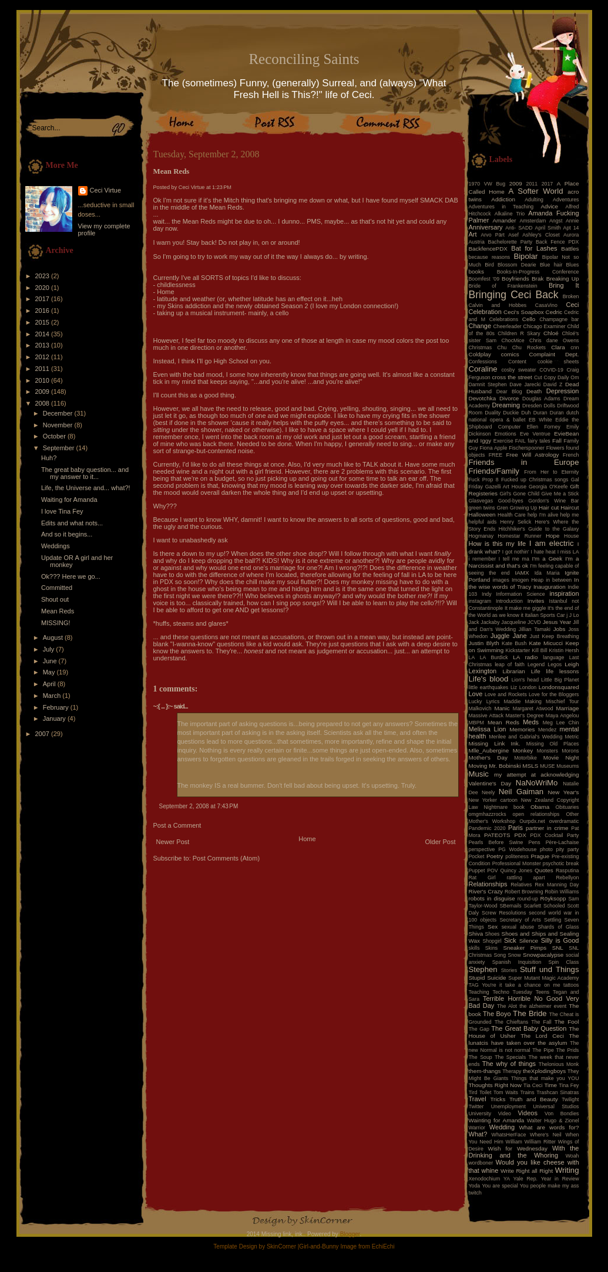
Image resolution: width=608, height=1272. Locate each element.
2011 (43, 368)
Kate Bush (514, 643)
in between (559, 580)
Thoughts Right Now (495, 1085)
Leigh (572, 664)
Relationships (488, 884)
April (50, 683)
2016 (43, 310)
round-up (528, 899)
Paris (515, 827)
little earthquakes (489, 687)
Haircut (569, 507)
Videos (527, 1112)
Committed (56, 587)
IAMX (522, 572)
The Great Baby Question (528, 1028)
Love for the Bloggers (554, 694)
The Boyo (497, 1013)
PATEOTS (497, 835)
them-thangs (485, 1071)
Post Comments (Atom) (226, 858)
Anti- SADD (518, 228)
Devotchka (482, 398)
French (571, 455)
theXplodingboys (544, 1071)
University (480, 1113)
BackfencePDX (488, 248)
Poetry (494, 856)
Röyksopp (553, 898)
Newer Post (173, 841)
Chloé (551, 333)
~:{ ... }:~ (163, 706)
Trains (527, 1092)
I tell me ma (514, 559)
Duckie (511, 413)
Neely (488, 792)
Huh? (48, 457)
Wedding (502, 1127)
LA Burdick (494, 657)
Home (306, 838)
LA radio (525, 657)
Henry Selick (515, 522)
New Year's (563, 792)
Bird (489, 265)
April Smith (548, 228)
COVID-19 (551, 370)
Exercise (503, 441)
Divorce (509, 398)
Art (473, 234)
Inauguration (549, 586)
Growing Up (524, 508)
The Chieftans (511, 1022)
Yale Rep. (525, 1179)
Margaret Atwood (533, 708)
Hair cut (549, 507)
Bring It (564, 285)
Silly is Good (560, 940)
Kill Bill (539, 650)
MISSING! (55, 622)
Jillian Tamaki (534, 629)
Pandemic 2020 (487, 828)
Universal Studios (556, 1106)
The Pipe (543, 1050)
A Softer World (536, 191)
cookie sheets (558, 362)
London (527, 687)
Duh (525, 413)
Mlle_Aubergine (489, 750)
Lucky (475, 701)
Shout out (55, 599)
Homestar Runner (519, 536)
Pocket (477, 856)
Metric (572, 737)
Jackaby (490, 622)
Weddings (55, 545)
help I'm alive (543, 515)
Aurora (571, 235)
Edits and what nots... (72, 523)
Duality (492, 413)
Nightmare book (504, 807)
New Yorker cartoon (493, 800)
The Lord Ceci (542, 1036)
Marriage (567, 708)
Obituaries (567, 807)
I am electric (551, 543)
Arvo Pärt (493, 235)
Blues (572, 265)
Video (504, 1113)
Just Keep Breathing (554, 636)
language (553, 657)
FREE (495, 455)
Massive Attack (486, 715)
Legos (554, 664)
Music (479, 774)
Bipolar (525, 256)
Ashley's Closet (541, 235)
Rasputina (567, 870)
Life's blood (489, 678)
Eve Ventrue (535, 434)
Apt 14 (571, 228)
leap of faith (510, 664)
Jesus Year (557, 622)
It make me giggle (525, 608)
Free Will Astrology (532, 454)
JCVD (534, 622)
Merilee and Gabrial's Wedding (525, 737)
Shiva (476, 933)
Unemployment (508, 1106)
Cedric (554, 312)
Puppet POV (483, 870)
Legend (536, 664)
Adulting (534, 200)
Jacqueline (513, 622)
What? (478, 1134)
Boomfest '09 (484, 279)
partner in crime (547, 828)
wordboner (481, 1163)
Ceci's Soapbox (523, 312)
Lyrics (493, 701)
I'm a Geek (547, 558)
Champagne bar (559, 319)
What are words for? (549, 1127)
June (51, 660)
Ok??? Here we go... (70, 576)
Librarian (513, 671)
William (514, 1142)
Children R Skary (519, 333)
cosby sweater (518, 370)
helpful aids (483, 522)
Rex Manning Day (557, 885)
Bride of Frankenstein (503, 286)
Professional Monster (516, 863)
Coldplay (480, 354)
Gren (502, 508)
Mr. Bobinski (504, 765)
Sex (493, 926)
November (59, 425)
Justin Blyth (484, 643)
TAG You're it (485, 985)
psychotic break (561, 863)
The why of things (509, 1063)
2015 (43, 322)
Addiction (503, 199)
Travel (477, 1098)
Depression (562, 390)
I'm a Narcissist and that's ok (524, 562)
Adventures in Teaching (501, 207)
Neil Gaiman (521, 791)
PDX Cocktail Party (554, 835)
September (59, 447)
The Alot (507, 1006)
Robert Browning (524, 892)
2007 (43, 733)
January (55, 718)
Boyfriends (515, 278)
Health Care (512, 515)
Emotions (505, 434)
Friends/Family (494, 471)
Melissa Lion (487, 729)
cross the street (512, 377)
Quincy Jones (516, 870)
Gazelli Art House (506, 487)
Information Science (520, 594)
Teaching (479, 992)
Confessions (483, 362)
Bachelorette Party (510, 242)
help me (569, 515)
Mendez (547, 730)
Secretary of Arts (519, 920)
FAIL (520, 441)
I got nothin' (515, 552)
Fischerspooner (527, 448)
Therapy (511, 1071)
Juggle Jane (509, 635)
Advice (549, 206)
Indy (487, 594)
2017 (43, 298)
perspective (482, 849)
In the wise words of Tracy (524, 583)
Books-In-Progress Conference (538, 272)
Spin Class (564, 962)
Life (535, 671)
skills (474, 948)
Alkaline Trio (510, 214)
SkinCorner (281, 1246)
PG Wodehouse (517, 849)
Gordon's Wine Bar (553, 501)
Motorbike (525, 758)
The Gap (479, 1029)
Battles (570, 248)
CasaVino (546, 305)
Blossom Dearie (517, 265)
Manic (501, 708)
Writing (567, 1170)
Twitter (476, 1106)
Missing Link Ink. (494, 743)
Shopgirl (491, 941)
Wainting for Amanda (497, 1120)
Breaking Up (562, 278)
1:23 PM (221, 187)
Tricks (497, 1099)
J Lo (574, 615)
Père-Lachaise (562, 842)
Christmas (480, 347)
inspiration (564, 593)
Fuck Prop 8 (484, 480)
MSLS (530, 765)
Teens (542, 992)
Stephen (483, 969)
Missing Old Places (552, 744)
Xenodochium (484, 1179)
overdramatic (564, 821)
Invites (536, 601)
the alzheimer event (542, 1006)
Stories (509, 970)
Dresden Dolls (538, 406)
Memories (522, 729)
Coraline (483, 369)
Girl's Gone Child (519, 494)
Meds (531, 722)
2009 (43, 391)
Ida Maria (547, 573)
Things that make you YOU (545, 1078)
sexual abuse (518, 927)
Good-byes (510, 501)
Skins (491, 948)
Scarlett (532, 906)
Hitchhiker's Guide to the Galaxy (539, 529)
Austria (477, 242)
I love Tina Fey (62, 511)
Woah (572, 1156)
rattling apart (525, 877)
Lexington (483, 670)
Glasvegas (481, 501)
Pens (534, 842)
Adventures (566, 200)
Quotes (544, 870)
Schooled (554, 906)
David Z (552, 384)
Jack (474, 622)
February (56, 707)
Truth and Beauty (533, 1099)
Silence (528, 940)
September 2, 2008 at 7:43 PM (199, 806)
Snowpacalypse (543, 955)
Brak (537, 278)
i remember (482, 559)
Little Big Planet (560, 680)
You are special (500, 1186)
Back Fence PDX (557, 242)
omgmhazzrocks (487, 814)
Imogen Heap (527, 580)
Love (476, 693)
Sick (510, 940)
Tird (473, 1092)
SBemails (510, 906)
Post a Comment (177, 825)
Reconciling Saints (303, 59)
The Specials (510, 1057)
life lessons (562, 671)
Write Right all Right (526, 1171)
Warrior (477, 1128)
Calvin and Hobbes (498, 305)
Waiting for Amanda (69, 499)
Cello (529, 319)
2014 (43, 334)
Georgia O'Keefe (548, 487)
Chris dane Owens (554, 340)
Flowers (555, 448)
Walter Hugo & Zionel (553, 1120)
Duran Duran (548, 413)
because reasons (489, 257)
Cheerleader (507, 326)
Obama (539, 807)
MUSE (547, 766)
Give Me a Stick (560, 494)
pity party (567, 849)
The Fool (567, 1021)
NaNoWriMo (537, 782)
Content (517, 362)
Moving (478, 765)
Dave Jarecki (524, 384)
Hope (553, 535)
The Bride (530, 1013)
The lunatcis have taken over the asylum (524, 1039)
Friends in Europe (524, 462)
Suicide (496, 977)
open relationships (536, 814)
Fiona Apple (494, 448)
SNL (557, 947)
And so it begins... (66, 534)
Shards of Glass (558, 927)
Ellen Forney (543, 427)
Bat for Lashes (534, 248)
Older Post (440, 841)
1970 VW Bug (487, 184)
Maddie (512, 701)
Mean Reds (57, 611)
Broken (571, 296)
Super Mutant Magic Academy (543, 978)
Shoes (492, 934)
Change (480, 325)
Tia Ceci (532, 1085)
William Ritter (540, 1142)
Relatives (521, 885)
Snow (514, 955)
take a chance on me (532, 985)
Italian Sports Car (545, 615)
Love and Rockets (506, 694)
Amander (504, 220)
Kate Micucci (546, 643)
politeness (517, 856)
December (59, 413)
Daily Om (568, 377)
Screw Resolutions (504, 913)
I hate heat (543, 552)
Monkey (523, 750)
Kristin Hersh (564, 650)
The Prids (567, 1050)
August (54, 637)
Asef (513, 235)
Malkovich (480, 708)
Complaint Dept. (554, 354)
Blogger (350, 1234)
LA (472, 657)
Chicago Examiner (544, 326)
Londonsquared (559, 687)
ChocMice (513, 340)
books (476, 271)
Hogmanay (481, 536)
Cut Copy (545, 377)
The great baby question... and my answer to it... (85, 473)
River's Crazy (486, 891)
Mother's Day (488, 757)
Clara (558, 347)
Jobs (559, 629)
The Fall (541, 1022)
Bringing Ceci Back (514, 295)
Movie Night (561, 757)
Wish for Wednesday (517, 1148)
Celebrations (503, 319)
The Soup (480, 1057)
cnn (574, 347)
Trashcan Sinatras (557, 1092)
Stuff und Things (549, 969)
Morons (570, 751)
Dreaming (506, 405)
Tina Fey (569, 1085)
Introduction (509, 601)
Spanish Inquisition (517, 962)
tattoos (571, 985)
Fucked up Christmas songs (535, 480)
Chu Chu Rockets (521, 347)
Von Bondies (562, 1113)
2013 (43, 345)
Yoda (475, 1186)
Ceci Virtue (106, 190)
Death (534, 391)
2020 (43, 287)
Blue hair (551, 265)
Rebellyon (567, 877)
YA (506, 1179)
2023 (43, 275)
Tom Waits (505, 1092)
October (55, 436)
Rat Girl (482, 877)
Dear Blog (509, 391)
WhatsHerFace (509, 1135)
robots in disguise (492, 898)
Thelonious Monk (559, 1064)
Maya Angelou (562, 715)
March (53, 695)
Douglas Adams (541, 398)
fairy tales (539, 441)
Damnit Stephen (488, 384)
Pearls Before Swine (496, 842)
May (50, 672)
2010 (43, 380)
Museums (567, 766)
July (49, 649)
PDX (520, 835)
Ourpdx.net (532, 821)
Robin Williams (562, 892)
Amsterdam (532, 221)
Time (550, 1085)
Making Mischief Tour (552, 701)
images (501, 580)
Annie (572, 221)
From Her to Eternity (551, 472)
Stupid (477, 977)
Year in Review (560, 1179)
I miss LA (568, 552)
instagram (480, 601)
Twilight (570, 1099)
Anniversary (486, 227)
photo (546, 849)
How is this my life (497, 543)
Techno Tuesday (512, 992)
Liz (513, 687)
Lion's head (525, 680)
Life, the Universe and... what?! (85, 487)
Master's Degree (524, 715)
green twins (482, 508)
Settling (552, 920)
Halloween (482, 514)
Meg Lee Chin (561, 723)
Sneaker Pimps (524, 947)
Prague (539, 856)
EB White (540, 420)
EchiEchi (383, 1246)
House (571, 536)
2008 (43, 403)
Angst (556, 221)
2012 (43, 356)
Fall (557, 440)
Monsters (547, 751)
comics (510, 354)
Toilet (485, 1092)
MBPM (476, 723)
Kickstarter (518, 650)
